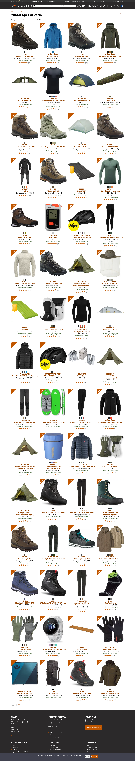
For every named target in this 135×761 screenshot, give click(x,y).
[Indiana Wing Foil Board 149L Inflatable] (53, 410)
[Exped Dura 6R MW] (81, 180)
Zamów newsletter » (94, 728)
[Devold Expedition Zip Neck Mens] (110, 180)
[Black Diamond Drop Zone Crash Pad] (24, 681)
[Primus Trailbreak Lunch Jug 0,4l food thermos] (53, 455)
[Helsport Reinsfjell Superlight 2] (81, 89)
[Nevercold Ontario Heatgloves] (110, 637)
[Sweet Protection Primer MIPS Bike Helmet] (81, 226)
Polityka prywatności (56, 750)
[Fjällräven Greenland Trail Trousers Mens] (24, 410)
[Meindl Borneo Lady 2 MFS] (24, 546)
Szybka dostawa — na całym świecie (44, 1)
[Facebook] (87, 721)
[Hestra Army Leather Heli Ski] (110, 455)
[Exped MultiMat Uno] (81, 637)
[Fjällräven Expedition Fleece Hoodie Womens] (110, 410)
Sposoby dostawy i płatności (21, 752)
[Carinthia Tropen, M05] (110, 89)
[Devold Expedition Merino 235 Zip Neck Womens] (81, 318)
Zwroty (15, 745)
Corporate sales (54, 735)
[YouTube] (95, 721)
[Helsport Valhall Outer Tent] (24, 89)
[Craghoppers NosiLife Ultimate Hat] (110, 272)
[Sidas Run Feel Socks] (110, 592)
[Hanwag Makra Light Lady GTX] (81, 546)
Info (109, 6)
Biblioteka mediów (92, 750)
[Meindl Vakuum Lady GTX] (53, 180)
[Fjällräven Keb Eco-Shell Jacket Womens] (110, 44)
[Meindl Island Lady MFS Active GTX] (24, 134)
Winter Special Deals (18, 12)
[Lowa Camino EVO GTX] (24, 226)
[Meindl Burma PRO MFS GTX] (110, 134)
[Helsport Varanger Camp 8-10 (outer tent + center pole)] (81, 272)
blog (103, 6)
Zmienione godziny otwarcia (21, 736)
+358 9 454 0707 (57, 720)
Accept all (94, 756)
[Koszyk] (118, 6)
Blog (88, 745)
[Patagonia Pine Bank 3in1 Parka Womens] (110, 546)
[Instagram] (91, 721)
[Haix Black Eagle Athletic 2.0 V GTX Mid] (53, 134)
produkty (92, 6)
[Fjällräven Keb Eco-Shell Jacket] (53, 44)
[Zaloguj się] (115, 6)
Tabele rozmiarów (92, 747)
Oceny (17, 1)
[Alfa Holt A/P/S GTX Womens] (81, 681)
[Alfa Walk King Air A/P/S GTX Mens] (53, 501)
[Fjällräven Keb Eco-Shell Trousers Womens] (81, 501)
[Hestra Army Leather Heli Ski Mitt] (53, 318)
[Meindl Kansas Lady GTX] (81, 44)
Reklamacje (16, 747)
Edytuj (87, 756)
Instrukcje (15, 750)
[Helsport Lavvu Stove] (81, 364)
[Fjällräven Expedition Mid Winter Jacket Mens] (24, 364)
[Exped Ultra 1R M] (24, 318)
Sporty (81, 6)
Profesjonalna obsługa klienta (75, 1)
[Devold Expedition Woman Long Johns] (81, 410)
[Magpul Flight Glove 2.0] (24, 637)
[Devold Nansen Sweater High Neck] (24, 272)
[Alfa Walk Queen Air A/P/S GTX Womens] (53, 592)
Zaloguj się (53, 745)
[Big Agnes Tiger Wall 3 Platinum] (81, 134)
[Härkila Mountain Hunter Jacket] (110, 681)
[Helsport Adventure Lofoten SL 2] (110, 318)
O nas (88, 752)
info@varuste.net (54, 723)
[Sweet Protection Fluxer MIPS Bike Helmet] (53, 364)
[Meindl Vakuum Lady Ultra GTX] (53, 272)
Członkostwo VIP (54, 747)
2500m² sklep (99, 1)
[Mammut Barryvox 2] (53, 226)
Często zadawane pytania (57, 733)
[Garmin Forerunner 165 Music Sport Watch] (53, 637)
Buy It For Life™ (118, 1)
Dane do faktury (54, 737)
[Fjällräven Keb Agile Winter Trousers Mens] (53, 546)
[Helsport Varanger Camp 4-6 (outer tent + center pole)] (24, 501)
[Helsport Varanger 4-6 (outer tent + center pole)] (110, 364)
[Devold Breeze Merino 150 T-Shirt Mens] (53, 89)
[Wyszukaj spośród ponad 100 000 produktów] (54, 6)
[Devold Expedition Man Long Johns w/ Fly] (110, 226)
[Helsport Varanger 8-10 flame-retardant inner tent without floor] (24, 455)
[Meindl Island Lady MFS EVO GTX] (24, 592)
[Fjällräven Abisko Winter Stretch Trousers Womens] (81, 592)
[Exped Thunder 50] (53, 681)
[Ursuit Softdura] (24, 180)
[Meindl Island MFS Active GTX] (24, 44)
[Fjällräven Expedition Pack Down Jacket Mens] (81, 455)
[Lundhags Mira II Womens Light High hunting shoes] (110, 501)
